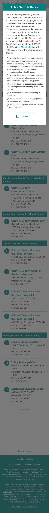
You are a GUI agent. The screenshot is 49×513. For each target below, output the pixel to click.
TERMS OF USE (24, 47)
